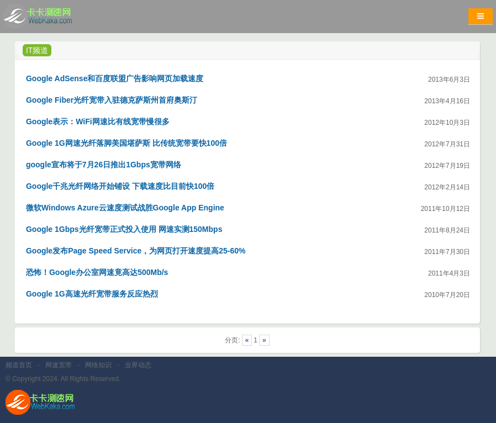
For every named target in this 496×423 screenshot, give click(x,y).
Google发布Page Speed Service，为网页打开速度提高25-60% (136, 250)
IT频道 (37, 50)
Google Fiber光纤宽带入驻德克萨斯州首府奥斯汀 (111, 100)
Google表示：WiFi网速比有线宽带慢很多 (98, 121)
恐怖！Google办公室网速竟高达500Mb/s (97, 272)
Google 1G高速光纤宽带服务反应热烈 (92, 293)
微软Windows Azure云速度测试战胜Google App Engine (125, 207)
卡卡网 (50, 19)
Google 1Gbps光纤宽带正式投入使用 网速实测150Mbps (124, 229)
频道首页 (19, 365)
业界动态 (138, 365)
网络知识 (98, 365)
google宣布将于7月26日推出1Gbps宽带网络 (103, 164)
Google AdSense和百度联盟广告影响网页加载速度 (115, 78)
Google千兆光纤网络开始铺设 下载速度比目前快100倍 (120, 186)
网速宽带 (58, 365)
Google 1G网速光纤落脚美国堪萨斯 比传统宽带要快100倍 (126, 143)
